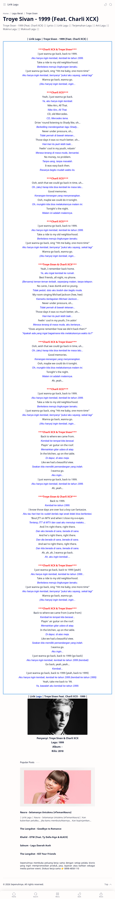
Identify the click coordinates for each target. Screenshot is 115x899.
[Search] (110, 4)
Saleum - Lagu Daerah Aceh (35, 845)
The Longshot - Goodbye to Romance (40, 828)
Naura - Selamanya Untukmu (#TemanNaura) (45, 812)
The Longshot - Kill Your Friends (38, 853)
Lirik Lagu (12, 4)
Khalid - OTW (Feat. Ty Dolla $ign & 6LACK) (44, 837)
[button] (105, 4)
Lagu (39, 696)
